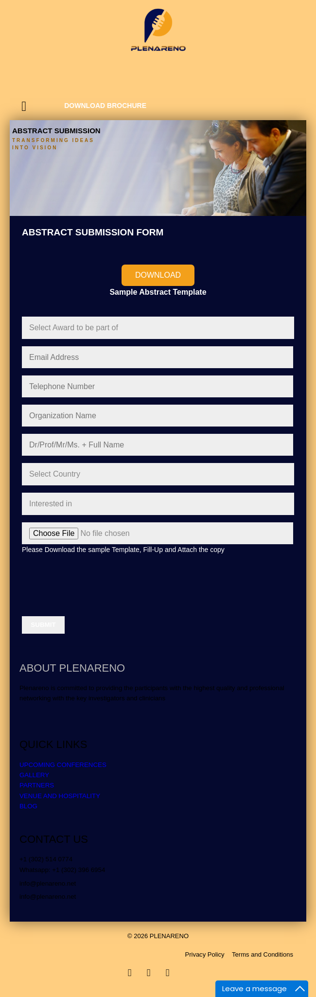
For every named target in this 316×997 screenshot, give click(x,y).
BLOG (28, 806)
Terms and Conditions (262, 954)
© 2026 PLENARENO (158, 936)
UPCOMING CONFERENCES (62, 764)
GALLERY (34, 775)
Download (158, 275)
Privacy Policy (204, 954)
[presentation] (96, 581)
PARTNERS (36, 785)
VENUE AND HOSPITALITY (59, 796)
